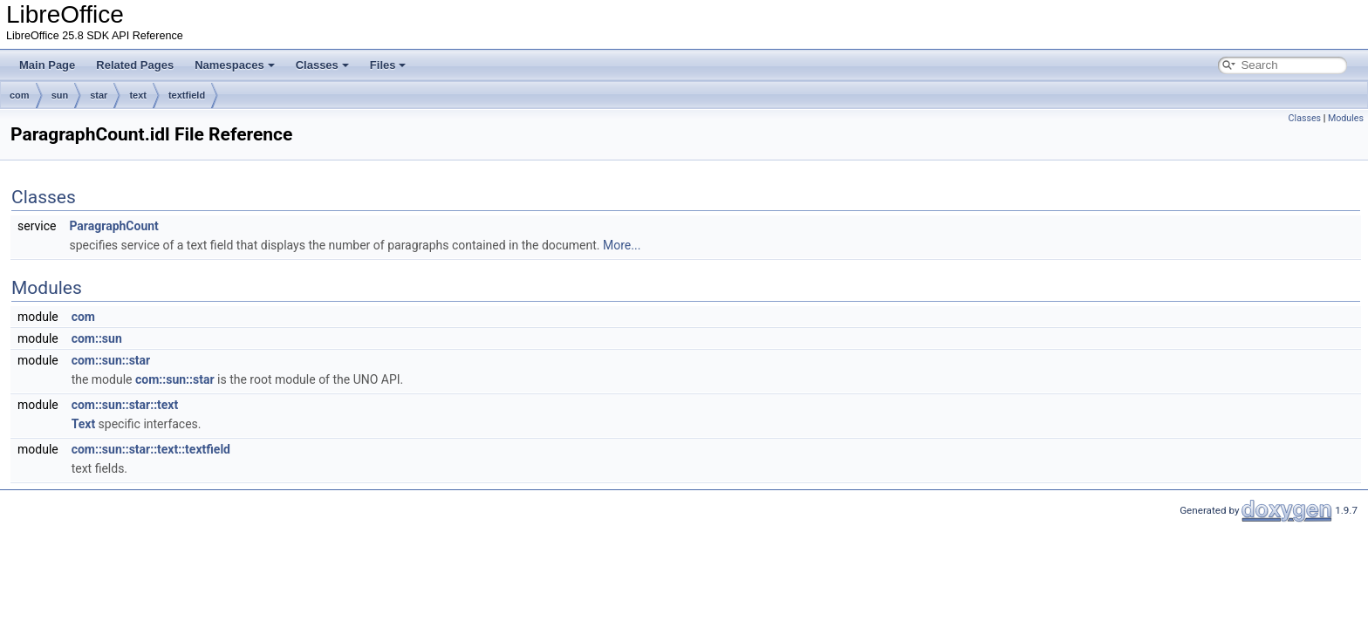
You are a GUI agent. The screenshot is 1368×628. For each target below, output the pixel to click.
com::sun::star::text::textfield (151, 449)
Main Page (47, 65)
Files (388, 65)
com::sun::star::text (125, 405)
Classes (322, 65)
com (20, 95)
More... (621, 245)
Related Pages (135, 65)
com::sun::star (111, 360)
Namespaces (235, 65)
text (138, 95)
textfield (186, 95)
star (98, 95)
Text (83, 424)
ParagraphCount (113, 226)
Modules (1346, 118)
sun (60, 95)
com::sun (97, 338)
